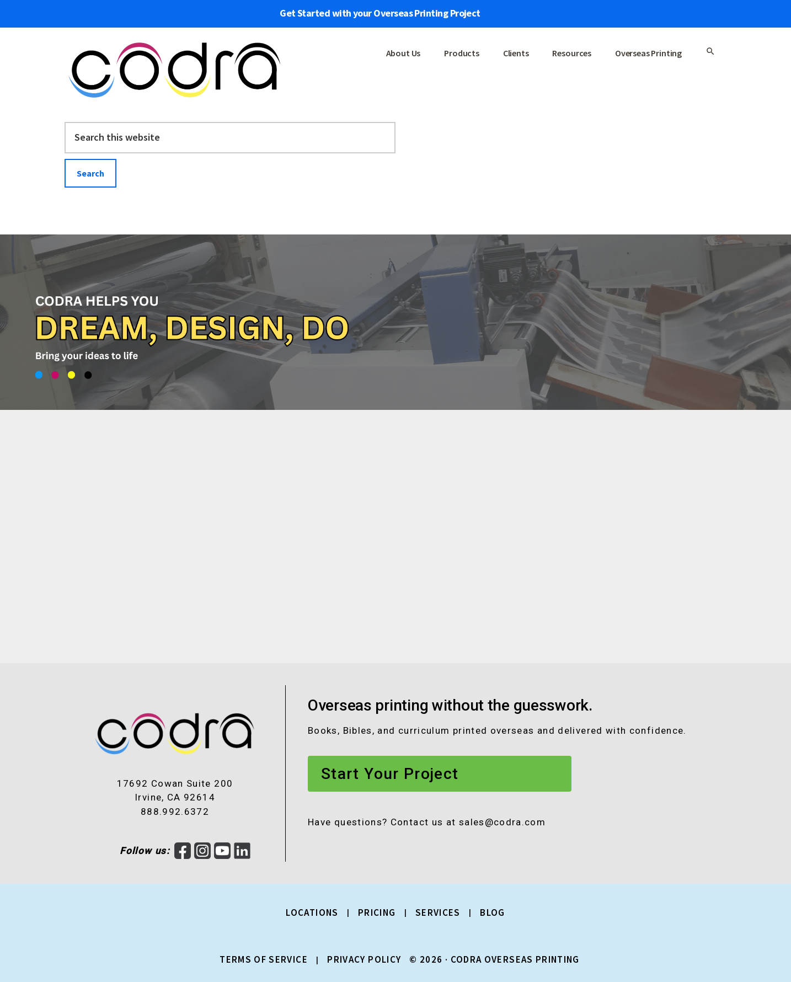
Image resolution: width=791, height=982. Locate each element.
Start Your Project (389, 774)
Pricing (377, 912)
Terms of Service (264, 959)
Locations (312, 912)
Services (438, 912)
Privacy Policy (364, 959)
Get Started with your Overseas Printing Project (380, 13)
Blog (492, 912)
